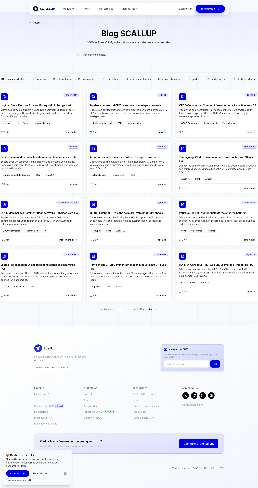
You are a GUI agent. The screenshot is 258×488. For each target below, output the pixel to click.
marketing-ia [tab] (216, 79)
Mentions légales (180, 468)
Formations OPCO (99, 411)
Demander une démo (45, 423)
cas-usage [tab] (86, 79)
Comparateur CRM (49, 406)
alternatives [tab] (62, 79)
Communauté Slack (192, 404)
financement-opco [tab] (138, 79)
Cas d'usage (140, 411)
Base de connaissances (146, 406)
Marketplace (106, 8)
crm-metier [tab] (110, 79)
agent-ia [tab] (39, 79)
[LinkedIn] (185, 395)
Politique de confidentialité (19, 480)
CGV (221, 468)
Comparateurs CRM (143, 417)
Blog (135, 400)
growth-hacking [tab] (169, 79)
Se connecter (185, 8)
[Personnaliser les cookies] (65, 473)
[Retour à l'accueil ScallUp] (44, 8)
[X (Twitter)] (194, 395)
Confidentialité (200, 468)
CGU (213, 468)
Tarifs (86, 8)
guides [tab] (194, 79)
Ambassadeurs (92, 406)
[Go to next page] (152, 309)
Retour (34, 22)
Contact (88, 394)
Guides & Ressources (144, 394)
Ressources (130, 8)
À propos (89, 400)
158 (142, 309)
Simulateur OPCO (93, 417)
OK (215, 363)
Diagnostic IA (44, 418)
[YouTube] (211, 395)
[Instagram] (202, 395)
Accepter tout (18, 473)
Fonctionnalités (42, 394)
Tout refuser (40, 473)
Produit (68, 8)
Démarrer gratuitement (198, 443)
